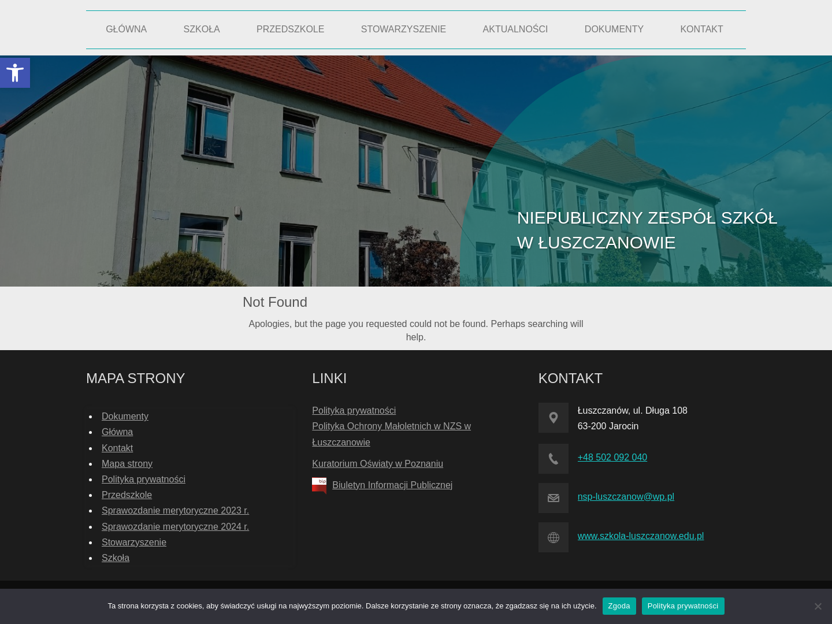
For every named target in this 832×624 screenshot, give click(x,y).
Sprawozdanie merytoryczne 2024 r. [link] (175, 527)
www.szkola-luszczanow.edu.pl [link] (641, 536)
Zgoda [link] (619, 605)
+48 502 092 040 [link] (613, 457)
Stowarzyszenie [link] (134, 542)
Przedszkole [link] (127, 495)
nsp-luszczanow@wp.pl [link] (626, 497)
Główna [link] (117, 432)
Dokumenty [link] (125, 416)
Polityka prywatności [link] (143, 479)
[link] (15, 73)
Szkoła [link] (115, 558)
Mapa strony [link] (127, 464)
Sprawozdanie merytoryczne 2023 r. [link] (175, 510)
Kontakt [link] (117, 448)
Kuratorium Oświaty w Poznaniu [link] (377, 464)
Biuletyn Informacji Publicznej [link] (392, 485)
